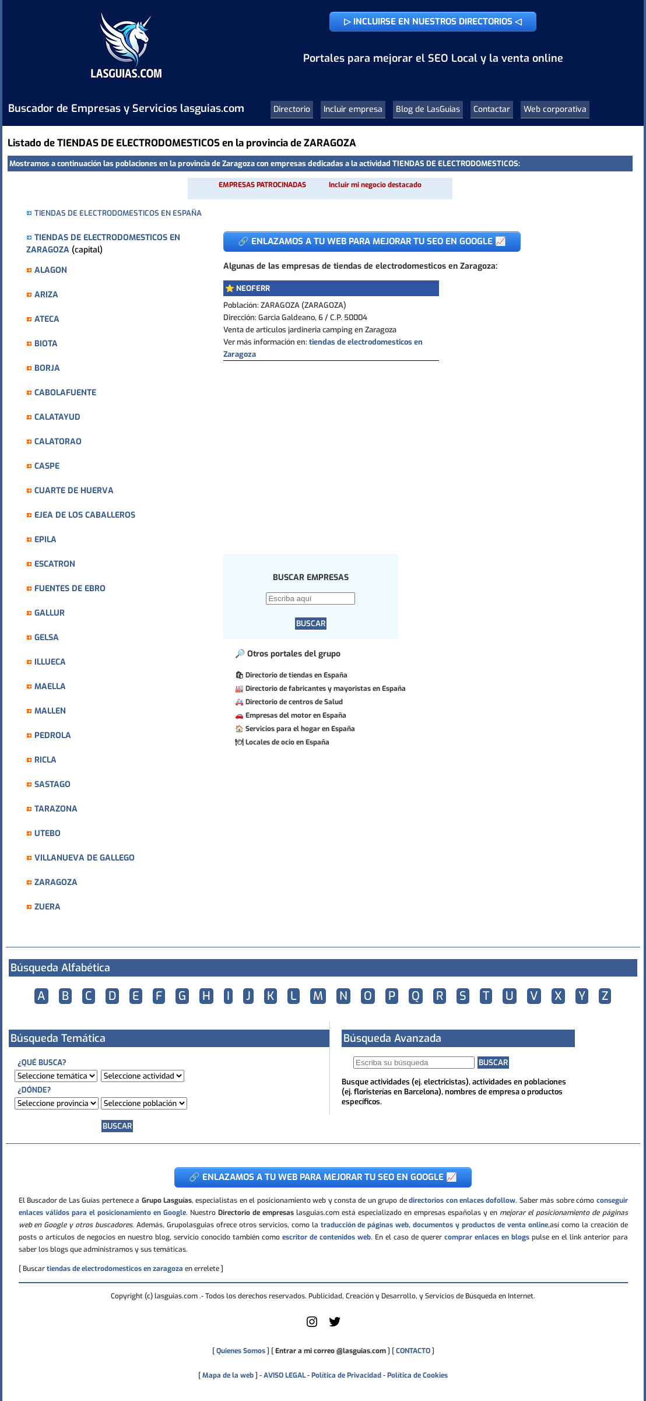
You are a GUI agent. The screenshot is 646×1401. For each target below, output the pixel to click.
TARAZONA (56, 808)
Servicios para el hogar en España (300, 728)
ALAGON (50, 270)
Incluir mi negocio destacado (375, 184)
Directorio (291, 109)
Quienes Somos (240, 1351)
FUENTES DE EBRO (70, 588)
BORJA (47, 368)
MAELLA (50, 686)
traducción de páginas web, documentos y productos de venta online (434, 1225)
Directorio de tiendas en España (296, 675)
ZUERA (47, 906)
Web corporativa (555, 109)
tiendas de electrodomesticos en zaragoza (115, 1268)
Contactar (491, 109)
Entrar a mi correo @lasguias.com (330, 1351)
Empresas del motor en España (295, 715)
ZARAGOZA (56, 882)
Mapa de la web (227, 1375)
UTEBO (47, 833)
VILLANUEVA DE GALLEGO (84, 857)
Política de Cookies (417, 1375)
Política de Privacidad (346, 1375)
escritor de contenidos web (326, 1237)
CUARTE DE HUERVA (74, 490)
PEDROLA (52, 735)
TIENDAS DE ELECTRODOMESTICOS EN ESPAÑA (118, 213)
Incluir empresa (353, 109)
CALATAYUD (57, 417)
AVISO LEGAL (285, 1375)
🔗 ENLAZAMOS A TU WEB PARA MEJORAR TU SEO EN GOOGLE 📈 (372, 241)
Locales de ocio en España (287, 742)
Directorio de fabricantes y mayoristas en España (325, 688)
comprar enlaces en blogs (486, 1237)
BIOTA (46, 343)
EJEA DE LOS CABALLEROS (84, 515)
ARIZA (46, 294)
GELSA (46, 637)
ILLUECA (50, 662)
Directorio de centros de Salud (294, 702)
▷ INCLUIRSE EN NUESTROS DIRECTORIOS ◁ (433, 21)
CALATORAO (58, 441)
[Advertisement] (419, 448)
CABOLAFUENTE (65, 392)
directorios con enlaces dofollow (462, 1200)
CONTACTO (413, 1351)
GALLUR (49, 613)
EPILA (45, 539)
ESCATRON (54, 564)
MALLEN (50, 711)
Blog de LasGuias (428, 109)
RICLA (45, 760)
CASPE (46, 466)
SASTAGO (52, 784)
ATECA (46, 319)
